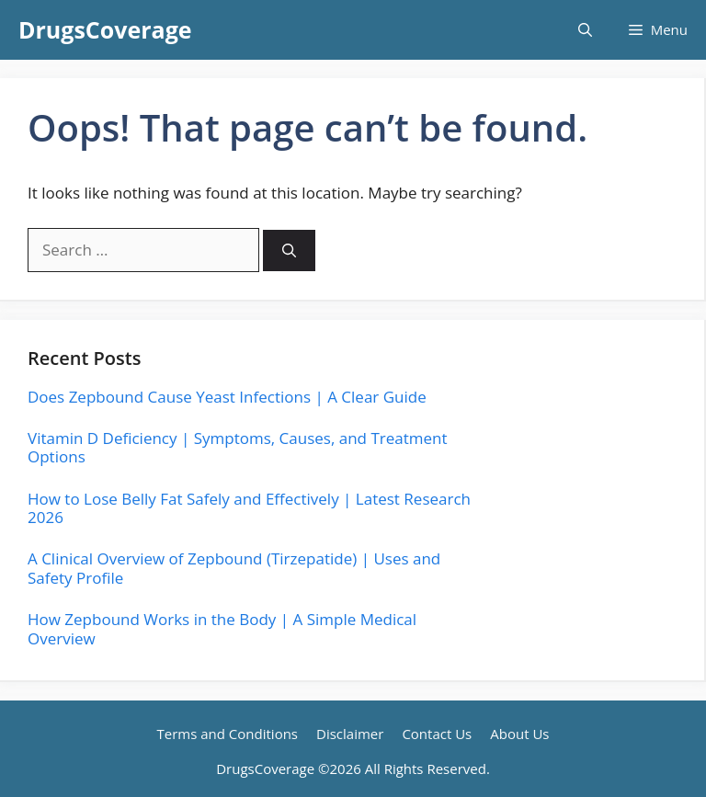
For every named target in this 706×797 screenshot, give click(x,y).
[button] (585, 30)
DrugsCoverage (105, 29)
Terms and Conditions (228, 733)
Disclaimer (349, 733)
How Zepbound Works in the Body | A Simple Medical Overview (222, 628)
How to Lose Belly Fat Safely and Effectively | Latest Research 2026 (249, 508)
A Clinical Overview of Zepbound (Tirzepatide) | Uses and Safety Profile (234, 567)
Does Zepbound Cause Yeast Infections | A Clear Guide (227, 396)
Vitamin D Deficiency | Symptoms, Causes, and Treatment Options (238, 447)
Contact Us (437, 733)
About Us (519, 733)
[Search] (289, 250)
